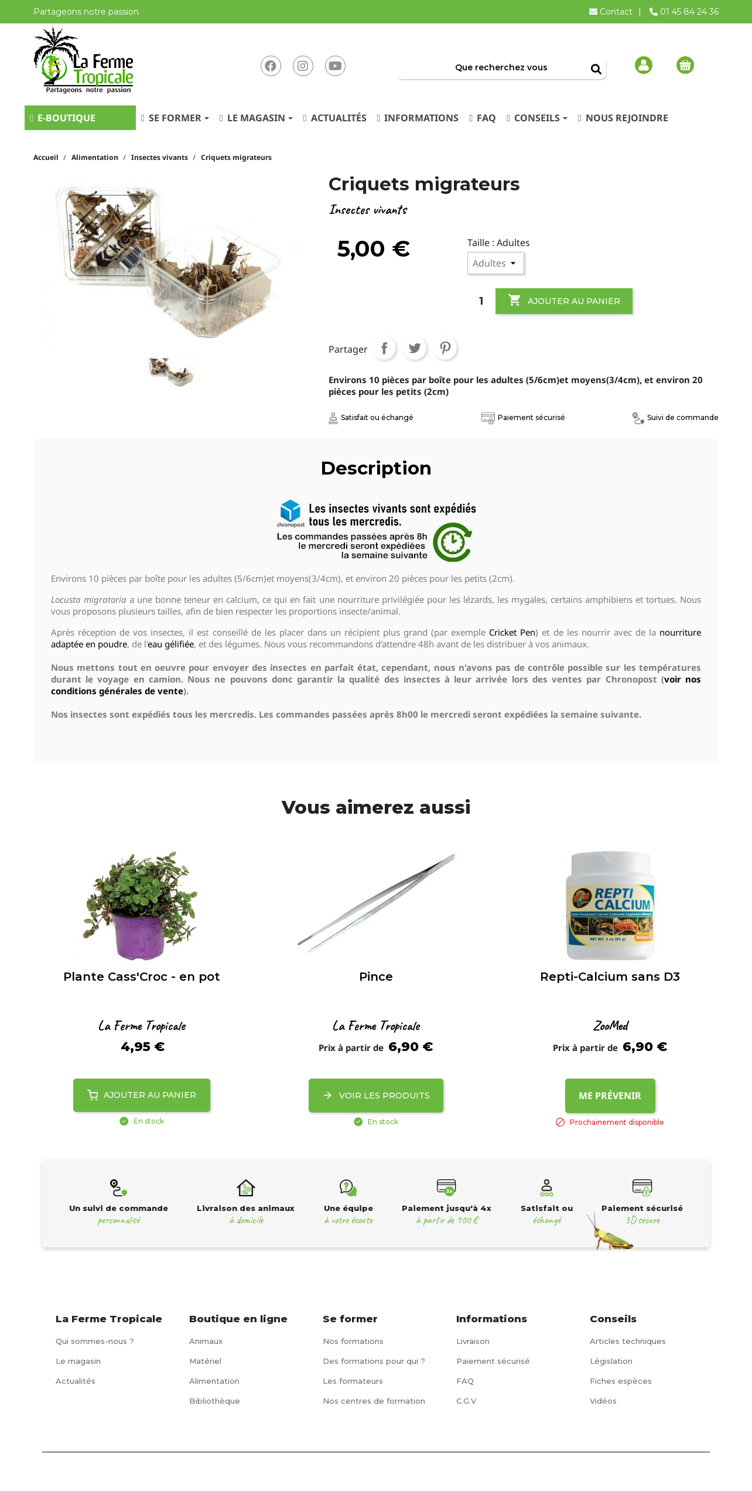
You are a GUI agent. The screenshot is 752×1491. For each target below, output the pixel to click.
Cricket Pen (512, 632)
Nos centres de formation (374, 1400)
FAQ (465, 1381)
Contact (612, 11)
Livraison (473, 1341)
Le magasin (78, 1361)
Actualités (75, 1381)
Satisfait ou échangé (371, 417)
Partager (384, 348)
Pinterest (445, 348)
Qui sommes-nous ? (95, 1341)
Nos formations (353, 1341)
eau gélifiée (171, 644)
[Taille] (495, 263)
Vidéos (603, 1400)
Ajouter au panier (564, 300)
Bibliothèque (214, 1400)
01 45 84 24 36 (684, 11)
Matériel (205, 1361)
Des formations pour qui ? (374, 1361)
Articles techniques (628, 1341)
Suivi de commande (676, 417)
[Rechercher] (501, 67)
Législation (611, 1361)
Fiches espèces (621, 1381)
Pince (376, 977)
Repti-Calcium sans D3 (610, 977)
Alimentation (214, 1381)
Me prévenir (610, 1095)
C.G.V (466, 1400)
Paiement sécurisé (523, 417)
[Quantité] (481, 301)
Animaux (206, 1341)
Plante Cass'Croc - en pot (141, 977)
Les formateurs (353, 1381)
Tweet (414, 348)
